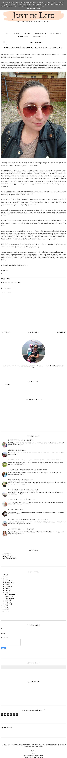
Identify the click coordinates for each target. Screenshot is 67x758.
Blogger (41, 755)
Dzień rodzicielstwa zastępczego (23, 489)
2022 (4, 579)
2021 (4, 606)
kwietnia (7, 600)
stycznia (7, 604)
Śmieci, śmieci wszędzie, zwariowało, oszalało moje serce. (34, 460)
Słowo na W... (9, 596)
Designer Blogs (38, 757)
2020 (4, 607)
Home (8, 33)
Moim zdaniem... (9, 598)
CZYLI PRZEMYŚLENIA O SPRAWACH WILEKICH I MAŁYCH (33, 48)
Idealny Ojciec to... (17, 450)
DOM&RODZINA (23, 36)
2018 (4, 611)
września (7, 584)
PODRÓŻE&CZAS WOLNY (41, 36)
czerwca (7, 590)
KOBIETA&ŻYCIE (56, 33)
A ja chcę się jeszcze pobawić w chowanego (27, 470)
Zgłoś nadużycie (6, 727)
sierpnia (7, 586)
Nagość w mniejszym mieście (21, 440)
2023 (4, 577)
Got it (38, 8)
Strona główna (33, 332)
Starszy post (6, 332)
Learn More (31, 8)
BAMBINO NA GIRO (15, 509)
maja (6, 592)
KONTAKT (27, 33)
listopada (7, 580)
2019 (4, 609)
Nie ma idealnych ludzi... (12, 594)
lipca (6, 588)
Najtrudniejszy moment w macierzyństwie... (28, 519)
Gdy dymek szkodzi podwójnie (21, 529)
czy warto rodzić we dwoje (20, 479)
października (8, 582)
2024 (4, 575)
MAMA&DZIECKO (40, 33)
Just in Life (7, 385)
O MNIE (16, 33)
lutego (7, 602)
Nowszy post (61, 332)
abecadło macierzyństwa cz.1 (21, 499)
